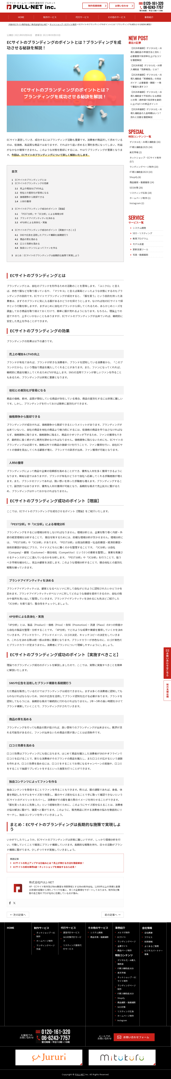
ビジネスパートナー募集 (153, 952)
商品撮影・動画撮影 (139, 182)
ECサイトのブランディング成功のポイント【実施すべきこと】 (44, 229)
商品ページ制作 (124, 950)
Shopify (134, 177)
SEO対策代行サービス (72, 939)
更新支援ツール (140, 249)
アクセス (148, 937)
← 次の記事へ (18, 915)
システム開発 (139, 227)
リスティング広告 (138, 192)
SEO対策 (134, 187)
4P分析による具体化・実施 (31, 222)
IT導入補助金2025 (139, 147)
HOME (21, 17)
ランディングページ (126, 941)
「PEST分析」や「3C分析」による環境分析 (39, 213)
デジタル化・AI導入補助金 (143, 141)
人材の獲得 (23, 201)
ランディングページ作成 (45, 947)
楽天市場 (134, 152)
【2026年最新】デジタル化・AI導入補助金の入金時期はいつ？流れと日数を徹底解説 (146, 113)
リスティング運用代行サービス (72, 947)
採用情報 (148, 941)
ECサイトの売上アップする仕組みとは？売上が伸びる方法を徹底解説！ (48, 863)
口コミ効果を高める (27, 243)
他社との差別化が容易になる (32, 192)
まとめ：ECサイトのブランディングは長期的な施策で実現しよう (45, 255)
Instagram (135, 203)
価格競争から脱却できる (29, 196)
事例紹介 (149, 17)
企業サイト (122, 945)
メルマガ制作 (123, 932)
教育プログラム (140, 238)
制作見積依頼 (95, 5)
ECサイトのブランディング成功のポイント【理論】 (39, 208)
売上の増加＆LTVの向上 (29, 188)
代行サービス (82, 17)
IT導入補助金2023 (139, 171)
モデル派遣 (138, 244)
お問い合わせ (121, 5)
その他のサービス (116, 17)
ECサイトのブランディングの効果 (30, 183)
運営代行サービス (71, 932)
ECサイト (121, 937)
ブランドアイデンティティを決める (35, 218)
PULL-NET (80, 1074)
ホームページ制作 (138, 198)
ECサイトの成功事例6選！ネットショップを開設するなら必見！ (45, 866)
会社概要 (148, 932)
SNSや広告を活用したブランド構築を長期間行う (41, 234)
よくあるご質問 (151, 946)
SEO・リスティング (142, 233)
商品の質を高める (26, 239)
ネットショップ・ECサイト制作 (145, 157)
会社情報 (147, 928)
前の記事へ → (112, 915)
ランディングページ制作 (142, 166)
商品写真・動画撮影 (99, 937)
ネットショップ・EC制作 (45, 934)
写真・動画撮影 (140, 254)
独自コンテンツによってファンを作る (36, 247)
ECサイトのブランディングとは (29, 179)
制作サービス (50, 17)
